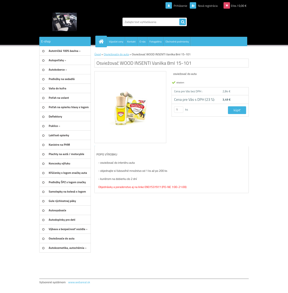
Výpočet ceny (116, 41)
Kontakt (131, 41)
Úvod (97, 54)
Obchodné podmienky (177, 41)
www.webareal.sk (79, 282)
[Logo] (64, 22)
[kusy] (178, 109)
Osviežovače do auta (116, 54)
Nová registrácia (207, 5)
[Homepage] (102, 41)
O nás (142, 41)
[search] (182, 22)
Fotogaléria (155, 41)
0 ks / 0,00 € (238, 5)
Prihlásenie (180, 5)
